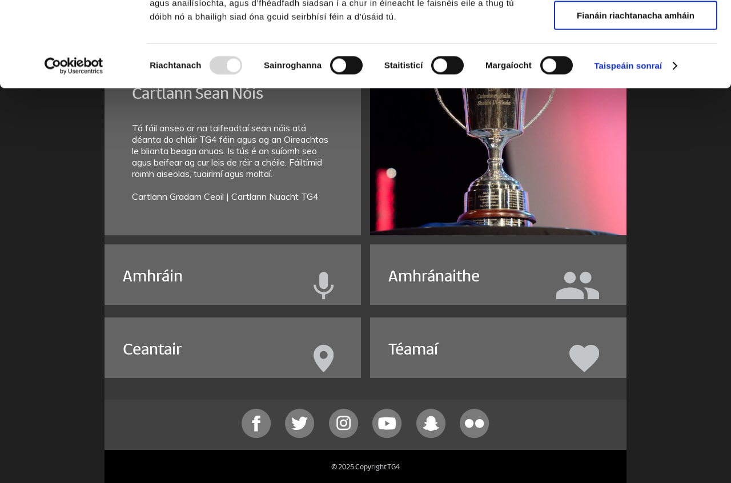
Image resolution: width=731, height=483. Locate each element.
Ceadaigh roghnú (635, 62)
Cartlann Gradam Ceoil (179, 196)
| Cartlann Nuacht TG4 (272, 196)
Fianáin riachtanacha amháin (635, 95)
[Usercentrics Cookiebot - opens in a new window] (74, 145)
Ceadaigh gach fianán (635, 28)
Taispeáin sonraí (628, 145)
